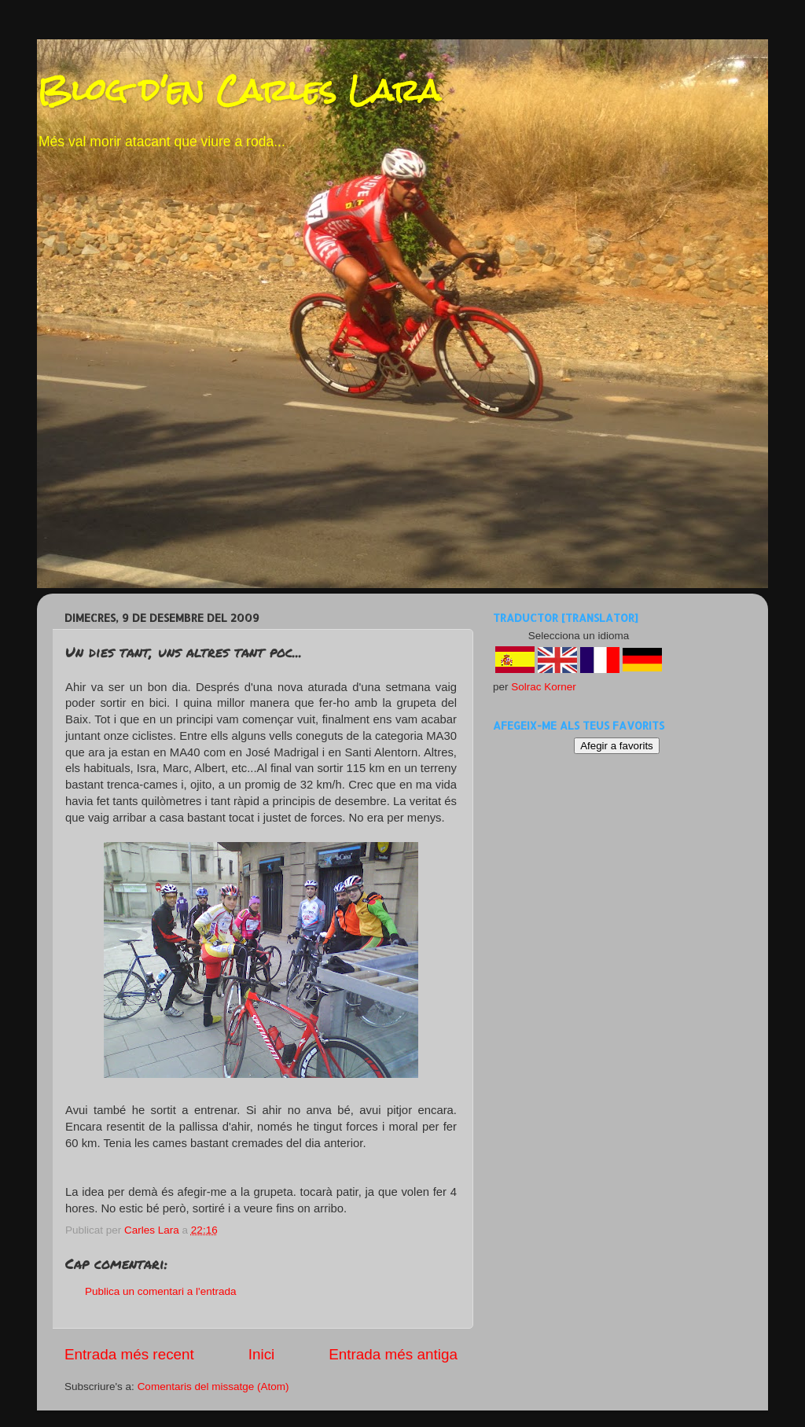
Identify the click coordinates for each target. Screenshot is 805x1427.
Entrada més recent (129, 1354)
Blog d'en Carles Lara (238, 90)
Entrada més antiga (393, 1354)
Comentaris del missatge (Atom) (213, 1386)
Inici (261, 1354)
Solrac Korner (543, 687)
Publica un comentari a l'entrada (160, 1291)
